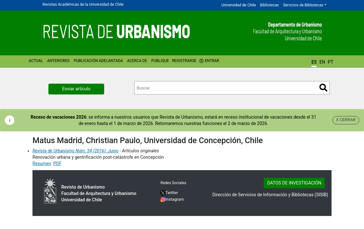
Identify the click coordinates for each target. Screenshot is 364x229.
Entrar (212, 61)
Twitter (169, 192)
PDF (57, 163)
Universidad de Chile (238, 5)
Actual (36, 61)
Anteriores (58, 61)
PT (330, 62)
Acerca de (137, 61)
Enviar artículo (76, 88)
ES (314, 62)
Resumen (41, 163)
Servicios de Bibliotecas (303, 5)
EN (322, 62)
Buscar (323, 88)
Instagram (172, 199)
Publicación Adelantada (98, 61)
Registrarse (184, 61)
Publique (160, 61)
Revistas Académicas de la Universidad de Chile (83, 4)
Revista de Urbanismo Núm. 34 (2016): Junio (75, 150)
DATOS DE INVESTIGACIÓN (294, 182)
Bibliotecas (269, 5)
